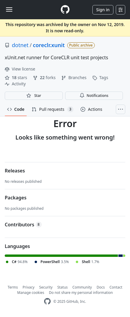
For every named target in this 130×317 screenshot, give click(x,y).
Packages (15, 197)
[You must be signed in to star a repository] (34, 96)
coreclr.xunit (49, 45)
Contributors (23, 224)
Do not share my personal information (81, 292)
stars (16, 77)
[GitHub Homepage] (47, 301)
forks (45, 77)
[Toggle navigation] (9, 9)
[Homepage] (65, 10)
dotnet (20, 45)
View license (20, 69)
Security (45, 287)
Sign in (103, 9)
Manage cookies (30, 292)
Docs (101, 287)
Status (62, 287)
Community (82, 287)
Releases (15, 170)
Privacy (28, 287)
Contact (116, 287)
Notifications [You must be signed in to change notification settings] (94, 95)
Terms (13, 287)
